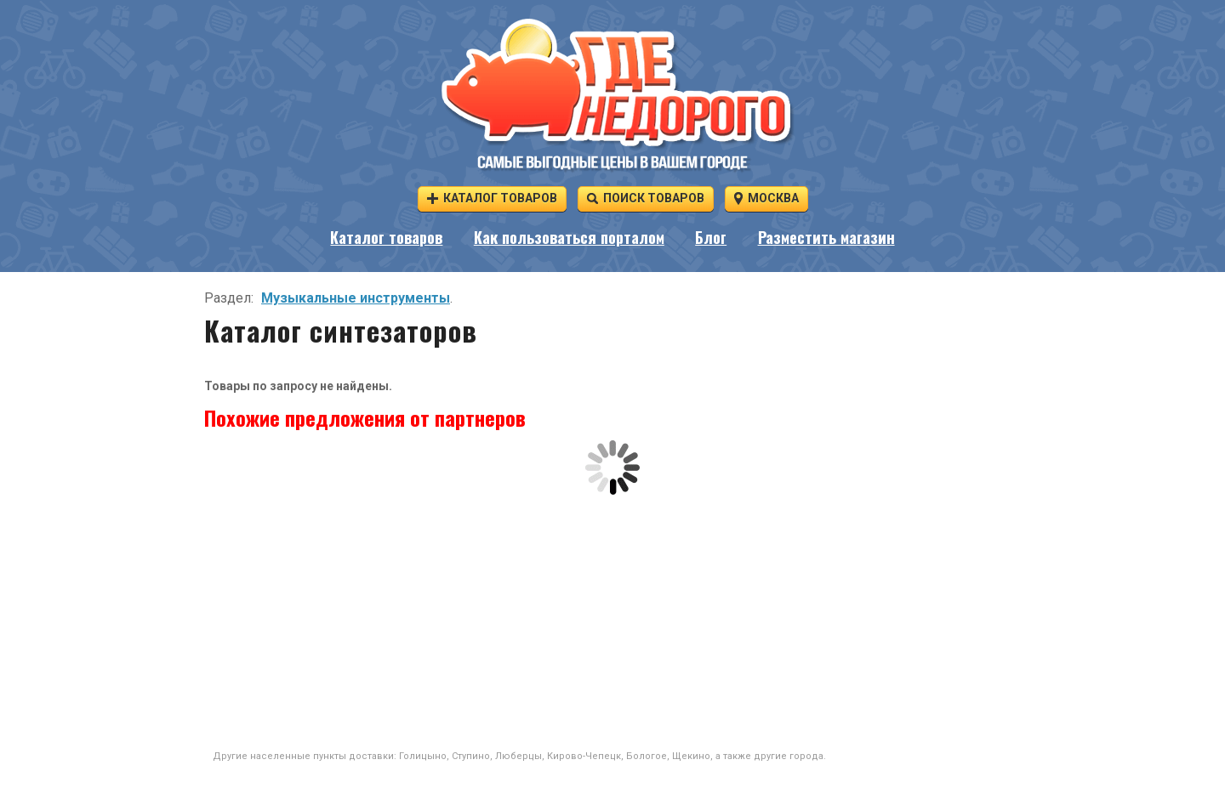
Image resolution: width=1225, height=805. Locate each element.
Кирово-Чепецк (584, 756)
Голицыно (423, 756)
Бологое (646, 756)
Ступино (471, 756)
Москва (766, 197)
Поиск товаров (645, 197)
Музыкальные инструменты (355, 298)
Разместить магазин (826, 237)
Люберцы (518, 756)
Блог (710, 237)
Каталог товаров (492, 197)
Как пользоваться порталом (569, 237)
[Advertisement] (612, 622)
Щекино (691, 756)
